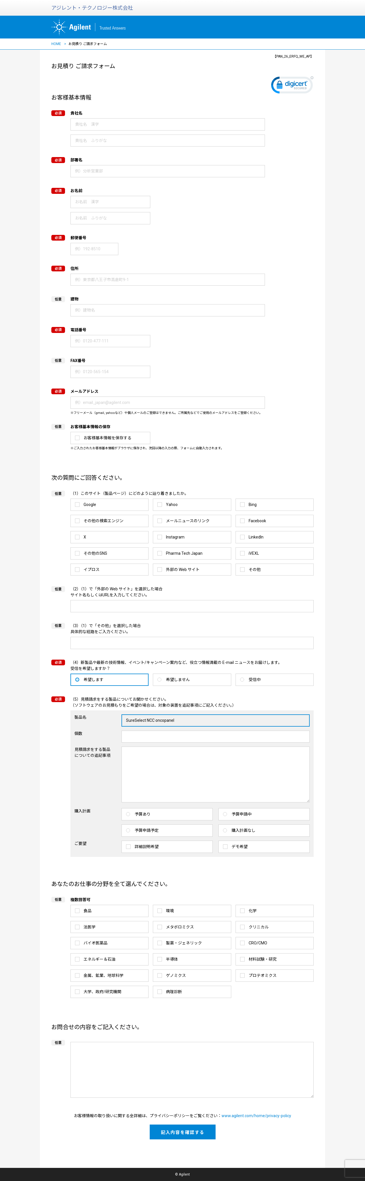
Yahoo (172, 504)
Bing (253, 504)
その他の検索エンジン (103, 521)
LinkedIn (256, 537)
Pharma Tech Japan (184, 553)
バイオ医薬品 (96, 943)
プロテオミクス (263, 975)
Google (90, 504)
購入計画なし (244, 830)
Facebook (257, 521)
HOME (56, 44)
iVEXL (254, 553)
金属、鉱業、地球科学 (103, 975)
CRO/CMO (258, 943)
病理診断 (174, 991)
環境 (170, 910)
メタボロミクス (180, 927)
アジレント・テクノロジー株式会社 (92, 8)
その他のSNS (95, 553)
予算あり (143, 814)
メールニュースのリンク (188, 521)
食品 (88, 910)
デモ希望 (240, 846)
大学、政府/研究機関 (102, 991)
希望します (94, 679)
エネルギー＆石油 (99, 959)
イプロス (92, 569)
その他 (255, 569)
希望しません (178, 679)
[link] (292, 86)
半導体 (172, 959)
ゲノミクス (176, 975)
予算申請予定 (147, 830)
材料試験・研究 (263, 959)
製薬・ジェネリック (184, 943)
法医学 (90, 927)
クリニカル (259, 927)
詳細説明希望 (147, 846)
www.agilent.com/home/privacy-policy (256, 1115)
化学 (253, 910)
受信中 (255, 679)
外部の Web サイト (183, 569)
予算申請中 (242, 814)
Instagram (175, 537)
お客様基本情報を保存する (107, 438)
